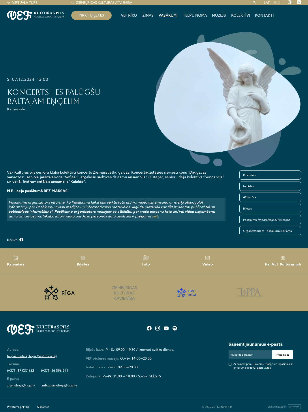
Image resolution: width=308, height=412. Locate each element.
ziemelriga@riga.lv (21, 385)
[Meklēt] (254, 2)
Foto (146, 261)
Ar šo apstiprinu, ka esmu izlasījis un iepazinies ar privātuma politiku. (263, 365)
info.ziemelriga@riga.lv (59, 385)
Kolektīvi (240, 15)
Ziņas (148, 15)
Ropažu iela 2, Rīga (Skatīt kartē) (32, 356)
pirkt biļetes (91, 15)
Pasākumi (168, 15)
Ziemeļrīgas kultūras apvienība (101, 2)
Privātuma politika (18, 407)
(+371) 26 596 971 (54, 370)
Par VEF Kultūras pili (283, 261)
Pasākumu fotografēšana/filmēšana (266, 220)
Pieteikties (282, 354)
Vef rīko (129, 15)
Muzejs (219, 15)
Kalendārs (249, 175)
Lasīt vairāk (264, 367)
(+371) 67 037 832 (20, 370)
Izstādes (248, 186)
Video (207, 261)
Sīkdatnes (43, 407)
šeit (155, 216)
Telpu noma (195, 15)
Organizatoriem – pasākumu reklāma (267, 231)
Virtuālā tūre (22, 2)
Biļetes (247, 208)
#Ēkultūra (249, 197)
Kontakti (264, 15)
